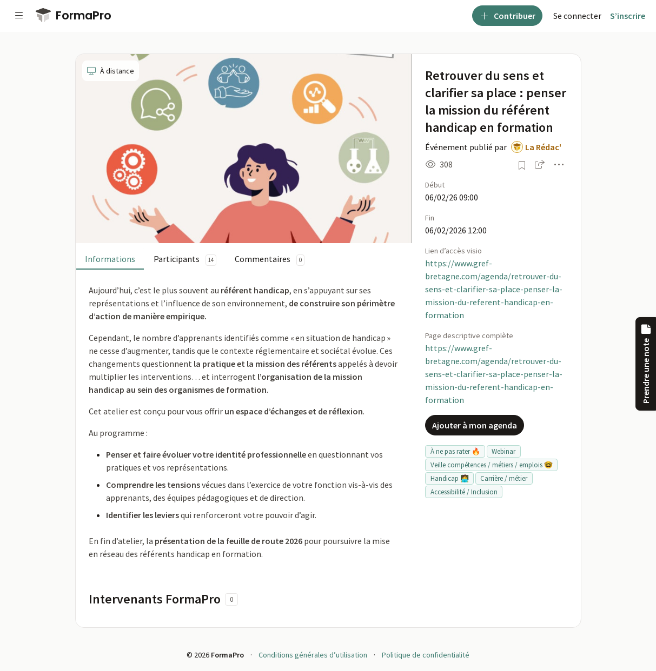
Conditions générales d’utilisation (313, 655)
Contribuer (507, 15)
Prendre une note (645, 364)
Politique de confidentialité (425, 655)
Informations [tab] (110, 258)
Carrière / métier (503, 478)
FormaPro (73, 15)
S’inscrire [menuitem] (627, 15)
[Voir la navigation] (18, 15)
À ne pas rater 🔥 (455, 451)
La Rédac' (543, 147)
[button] (539, 164)
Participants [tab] (185, 259)
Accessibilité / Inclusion (464, 491)
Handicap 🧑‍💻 (449, 478)
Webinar (503, 451)
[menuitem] (577, 15)
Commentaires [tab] (269, 259)
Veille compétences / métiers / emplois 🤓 (491, 464)
